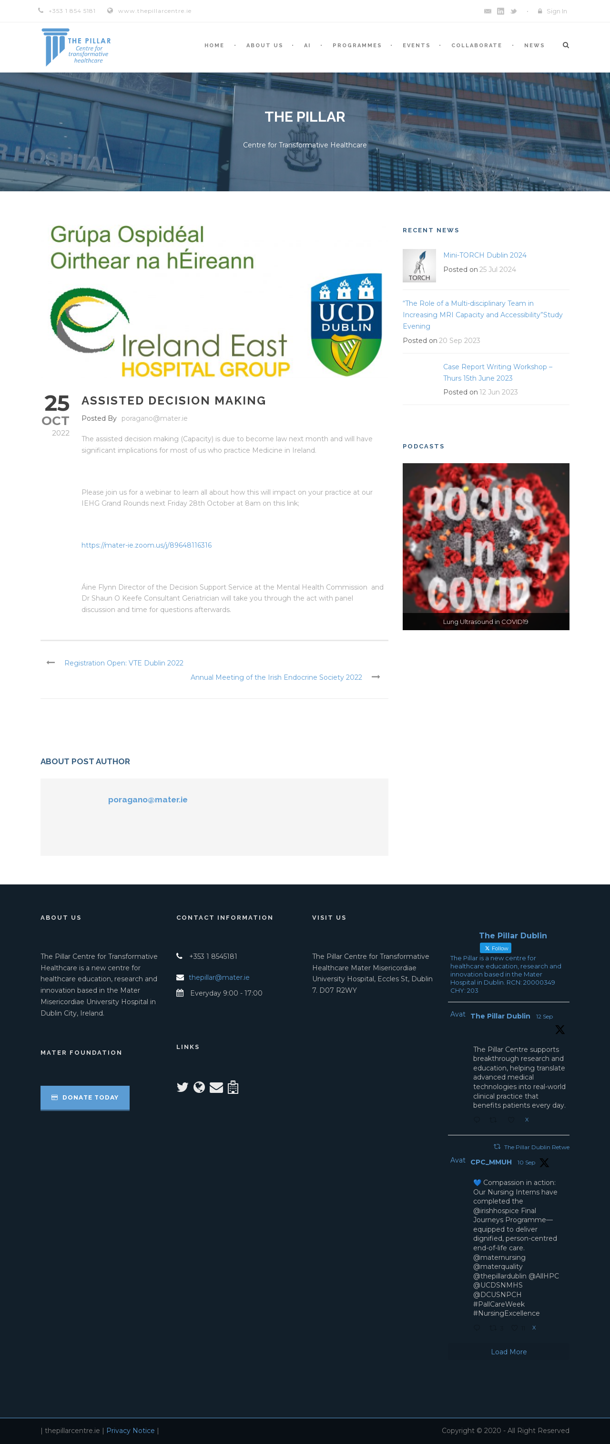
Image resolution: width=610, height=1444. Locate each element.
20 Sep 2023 (459, 340)
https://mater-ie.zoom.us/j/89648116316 (146, 545)
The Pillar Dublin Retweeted (542, 1147)
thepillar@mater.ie (219, 977)
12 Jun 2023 (498, 392)
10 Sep (526, 1162)
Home (214, 45)
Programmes (357, 45)
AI (307, 45)
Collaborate (476, 45)
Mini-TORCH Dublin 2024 (485, 255)
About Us (265, 45)
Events (417, 45)
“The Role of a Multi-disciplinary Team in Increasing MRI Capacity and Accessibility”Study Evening (483, 315)
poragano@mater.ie (155, 418)
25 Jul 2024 (497, 269)
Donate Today (85, 1097)
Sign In (557, 11)
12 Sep (544, 1016)
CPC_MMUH (491, 1162)
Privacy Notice (130, 1430)
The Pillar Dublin (500, 1016)
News (534, 45)
